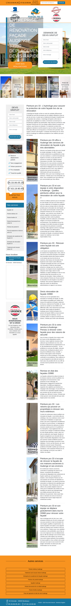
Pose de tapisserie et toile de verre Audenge (35, 593)
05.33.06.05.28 (11, 3)
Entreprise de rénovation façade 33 (13, 242)
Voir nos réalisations (20, 65)
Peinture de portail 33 (13, 227)
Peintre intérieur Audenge (35, 569)
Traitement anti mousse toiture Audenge (35, 572)
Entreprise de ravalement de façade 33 (14, 237)
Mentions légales (60, 602)
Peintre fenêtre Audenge (35, 590)
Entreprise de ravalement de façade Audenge (35, 576)
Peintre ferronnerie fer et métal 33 (13, 222)
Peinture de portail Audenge (35, 579)
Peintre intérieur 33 (12, 213)
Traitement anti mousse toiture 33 (13, 248)
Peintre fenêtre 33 (12, 217)
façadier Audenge (35, 583)
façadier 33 (10, 210)
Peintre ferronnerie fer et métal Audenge (35, 586)
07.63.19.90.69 (23, 3)
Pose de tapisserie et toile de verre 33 (15, 231)
